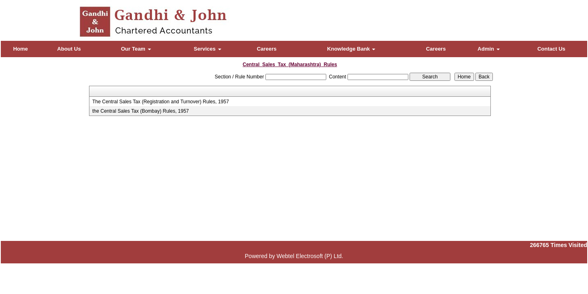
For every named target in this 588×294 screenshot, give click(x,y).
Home (20, 49)
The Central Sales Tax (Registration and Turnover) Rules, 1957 (160, 102)
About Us (69, 49)
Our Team (136, 49)
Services (207, 49)
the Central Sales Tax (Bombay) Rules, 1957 (140, 111)
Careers (266, 49)
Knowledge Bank (351, 49)
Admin (489, 49)
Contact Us (551, 49)
